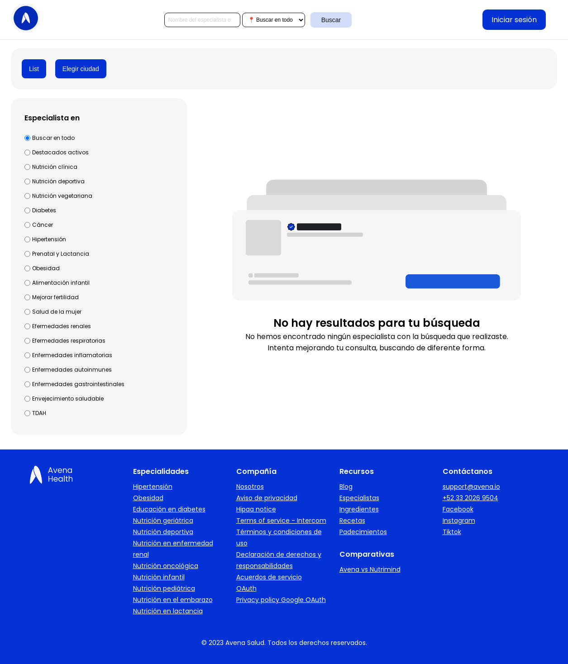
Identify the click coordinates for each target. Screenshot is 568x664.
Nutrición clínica (54, 167)
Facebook (458, 509)
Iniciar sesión (514, 19)
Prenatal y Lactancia (60, 254)
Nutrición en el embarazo (173, 599)
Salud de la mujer (56, 311)
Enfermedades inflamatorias (72, 355)
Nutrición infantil (159, 577)
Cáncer (42, 225)
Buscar (331, 20)
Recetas (352, 520)
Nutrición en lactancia (168, 611)
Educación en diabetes (169, 509)
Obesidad (46, 268)
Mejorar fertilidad (55, 297)
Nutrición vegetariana (62, 196)
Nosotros (250, 486)
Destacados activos (60, 152)
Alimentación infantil (61, 283)
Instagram (459, 520)
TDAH (39, 413)
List (34, 68)
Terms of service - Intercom (281, 520)
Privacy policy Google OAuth (281, 599)
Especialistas (359, 497)
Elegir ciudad (80, 68)
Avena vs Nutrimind (370, 569)
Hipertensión (49, 239)
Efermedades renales (61, 326)
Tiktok (452, 531)
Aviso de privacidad (266, 497)
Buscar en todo (53, 138)
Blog (346, 486)
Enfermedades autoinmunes (72, 369)
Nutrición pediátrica (164, 588)
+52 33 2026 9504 (470, 497)
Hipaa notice (256, 509)
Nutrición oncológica (165, 565)
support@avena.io (471, 486)
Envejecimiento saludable (68, 398)
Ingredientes (359, 509)
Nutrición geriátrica (163, 520)
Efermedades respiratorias (68, 340)
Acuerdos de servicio (269, 577)
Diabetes (44, 210)
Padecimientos (363, 531)
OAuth (246, 588)
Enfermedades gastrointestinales (78, 384)
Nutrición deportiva (58, 181)
